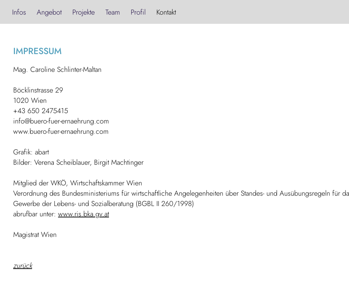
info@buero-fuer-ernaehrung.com (61, 121)
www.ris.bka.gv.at (83, 214)
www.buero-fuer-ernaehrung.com (61, 131)
